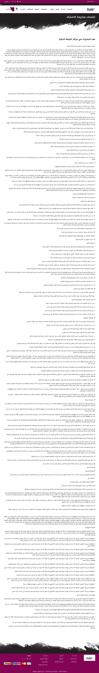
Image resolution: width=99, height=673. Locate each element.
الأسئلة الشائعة (59, 662)
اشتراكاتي (30, 9)
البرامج (57, 9)
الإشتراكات (44, 9)
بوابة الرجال (45, 662)
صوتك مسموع (44, 659)
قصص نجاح (73, 659)
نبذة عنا (63, 9)
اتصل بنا (23, 9)
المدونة (37, 9)
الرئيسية (69, 9)
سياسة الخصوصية (43, 665)
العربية (7, 2)
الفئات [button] (52, 9)
